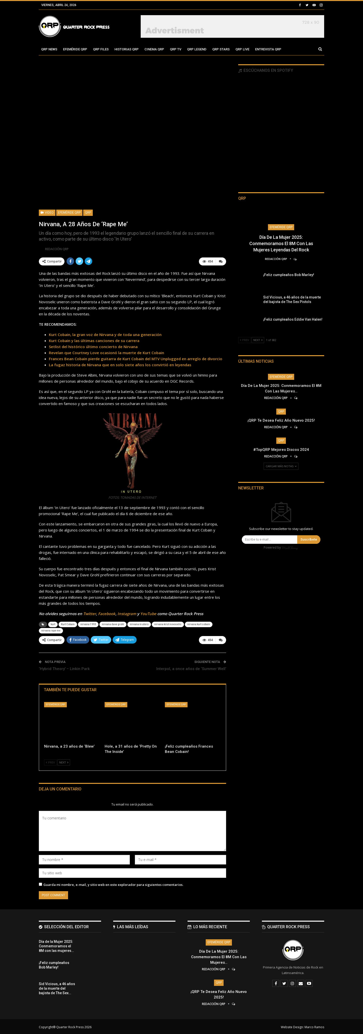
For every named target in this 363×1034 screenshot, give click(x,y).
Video (47, 212)
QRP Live (242, 49)
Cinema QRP (154, 49)
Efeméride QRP (75, 49)
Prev (50, 761)
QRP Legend (196, 49)
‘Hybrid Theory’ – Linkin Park (64, 667)
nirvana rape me (50, 630)
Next (63, 761)
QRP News (49, 49)
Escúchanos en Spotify (265, 70)
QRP (88, 212)
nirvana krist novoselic (168, 623)
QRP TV (175, 49)
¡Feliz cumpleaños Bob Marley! (288, 275)
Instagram (126, 613)
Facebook (106, 613)
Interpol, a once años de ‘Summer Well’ (191, 667)
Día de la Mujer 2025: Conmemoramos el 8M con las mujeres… (219, 956)
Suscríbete (308, 539)
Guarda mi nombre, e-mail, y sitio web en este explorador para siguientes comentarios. (113, 883)
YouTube (148, 613)
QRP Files (101, 49)
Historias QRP (126, 49)
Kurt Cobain (68, 623)
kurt (53, 623)
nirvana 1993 (88, 623)
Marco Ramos (314, 1026)
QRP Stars (221, 49)
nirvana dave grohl (113, 623)
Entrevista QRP (268, 49)
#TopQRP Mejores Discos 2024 (281, 449)
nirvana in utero (139, 623)
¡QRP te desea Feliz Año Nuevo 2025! (281, 420)
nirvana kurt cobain (198, 623)
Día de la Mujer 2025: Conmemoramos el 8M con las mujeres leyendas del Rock (281, 243)
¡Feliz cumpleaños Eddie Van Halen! (292, 319)
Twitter (89, 613)
